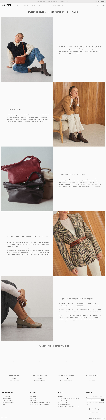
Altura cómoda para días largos (66, 380)
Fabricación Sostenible (8, 400)
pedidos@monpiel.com (65, 404)
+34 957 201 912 (63, 400)
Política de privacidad (99, 402)
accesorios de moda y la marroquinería (21, 240)
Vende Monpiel (34, 396)
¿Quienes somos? (7, 396)
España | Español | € (100, 1)
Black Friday (33, 398)
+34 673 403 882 (63, 402)
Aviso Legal (33, 400)
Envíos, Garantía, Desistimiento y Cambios (40, 402)
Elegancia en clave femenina (14, 380)
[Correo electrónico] (93, 400)
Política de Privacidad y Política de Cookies (40, 404)
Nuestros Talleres (7, 398)
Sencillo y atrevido (92, 380)
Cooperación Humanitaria (8, 402)
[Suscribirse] (102, 400)
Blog (4, 404)
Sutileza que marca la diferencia (40, 380)
